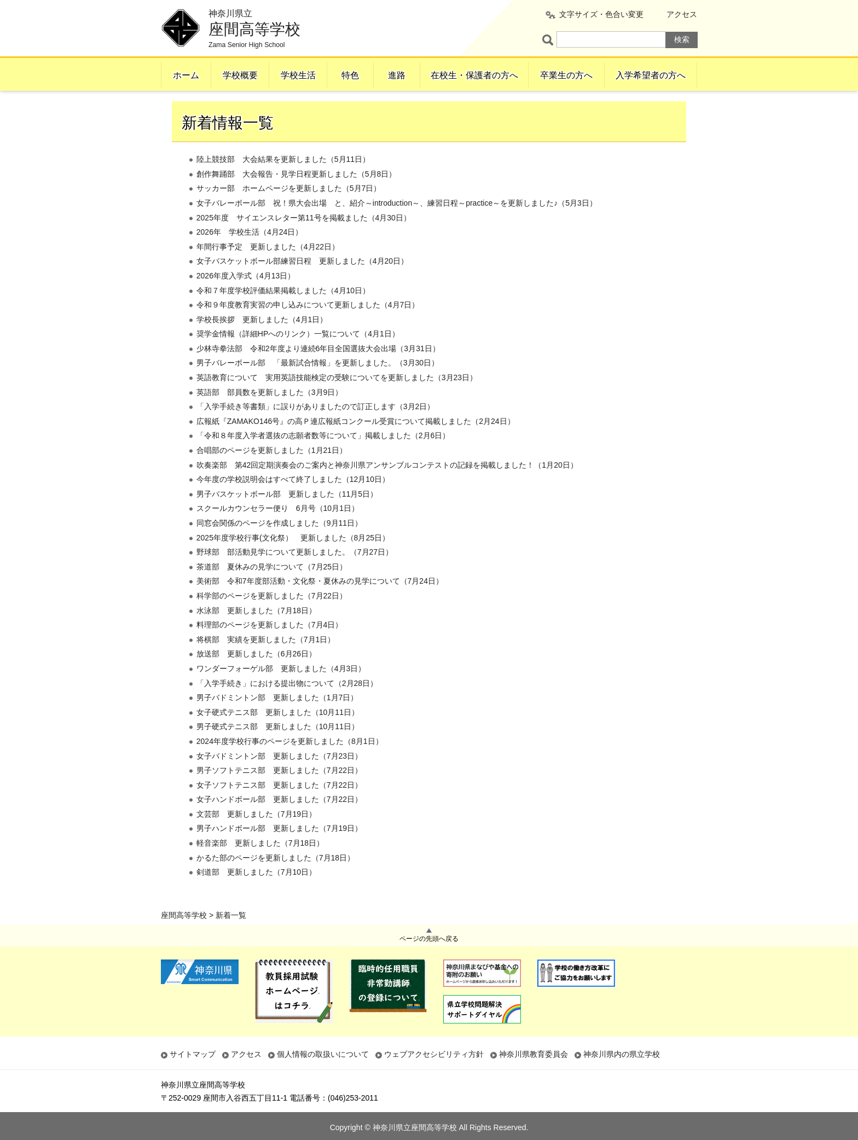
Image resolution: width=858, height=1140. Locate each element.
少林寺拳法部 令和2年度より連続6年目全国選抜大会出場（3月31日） (318, 370)
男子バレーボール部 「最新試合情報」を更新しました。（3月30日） (317, 385)
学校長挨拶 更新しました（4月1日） (262, 341)
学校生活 (298, 75)
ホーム (186, 75)
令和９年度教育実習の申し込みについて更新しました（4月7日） (308, 327)
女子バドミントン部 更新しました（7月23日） (279, 777)
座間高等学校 (184, 104)
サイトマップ (193, 1054)
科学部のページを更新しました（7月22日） (271, 617)
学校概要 (240, 75)
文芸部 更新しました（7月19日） (256, 835)
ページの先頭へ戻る (429, 939)
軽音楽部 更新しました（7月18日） (260, 864)
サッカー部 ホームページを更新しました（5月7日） (288, 210)
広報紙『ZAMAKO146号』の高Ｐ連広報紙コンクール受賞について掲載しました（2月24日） (355, 443)
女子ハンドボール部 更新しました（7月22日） (279, 821)
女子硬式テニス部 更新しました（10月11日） (277, 734)
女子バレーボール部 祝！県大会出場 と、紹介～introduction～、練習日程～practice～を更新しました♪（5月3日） (396, 224)
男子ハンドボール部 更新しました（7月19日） (279, 850)
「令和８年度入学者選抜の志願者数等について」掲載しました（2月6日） (323, 457)
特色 (350, 75)
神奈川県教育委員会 (533, 1054)
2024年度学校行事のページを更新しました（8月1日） (289, 763)
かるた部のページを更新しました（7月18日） (275, 879)
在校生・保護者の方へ (474, 75)
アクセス (681, 14)
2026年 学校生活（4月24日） (249, 254)
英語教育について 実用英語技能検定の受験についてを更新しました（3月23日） (336, 399)
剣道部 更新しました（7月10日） (256, 894)
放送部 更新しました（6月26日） (256, 676)
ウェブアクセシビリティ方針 (434, 1054)
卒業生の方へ (566, 75)
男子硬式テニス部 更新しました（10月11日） (277, 749)
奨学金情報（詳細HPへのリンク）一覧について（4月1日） (297, 356)
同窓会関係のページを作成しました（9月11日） (279, 544)
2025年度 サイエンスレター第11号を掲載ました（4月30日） (303, 239)
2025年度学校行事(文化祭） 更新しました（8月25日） (293, 559)
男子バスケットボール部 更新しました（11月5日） (287, 515)
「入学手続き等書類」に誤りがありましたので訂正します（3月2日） (315, 428)
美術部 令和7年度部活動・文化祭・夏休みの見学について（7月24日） (319, 603)
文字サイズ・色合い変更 (601, 14)
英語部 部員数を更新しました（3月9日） (269, 414)
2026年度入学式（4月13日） (245, 297)
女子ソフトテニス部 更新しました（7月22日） (279, 806)
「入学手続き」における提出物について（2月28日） (287, 705)
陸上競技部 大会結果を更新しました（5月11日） (283, 181)
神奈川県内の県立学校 (621, 1054)
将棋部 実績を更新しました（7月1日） (265, 661)
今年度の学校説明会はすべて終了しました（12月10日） (293, 501)
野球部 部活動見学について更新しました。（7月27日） (294, 574)
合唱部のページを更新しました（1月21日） (271, 472)
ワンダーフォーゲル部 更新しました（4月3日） (281, 690)
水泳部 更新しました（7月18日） (256, 632)
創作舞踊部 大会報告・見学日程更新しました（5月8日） (296, 195)
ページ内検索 (549, 39)
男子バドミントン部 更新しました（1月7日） (277, 720)
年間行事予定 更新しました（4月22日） (267, 268)
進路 (396, 75)
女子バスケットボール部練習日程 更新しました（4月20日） (302, 283)
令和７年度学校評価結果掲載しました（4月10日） (283, 312)
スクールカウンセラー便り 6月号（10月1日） (277, 530)
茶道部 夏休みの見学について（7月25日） (271, 588)
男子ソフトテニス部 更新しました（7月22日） (279, 792)
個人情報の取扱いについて (323, 1054)
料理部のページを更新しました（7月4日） (269, 647)
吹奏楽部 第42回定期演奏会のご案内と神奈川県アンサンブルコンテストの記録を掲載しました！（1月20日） (387, 486)
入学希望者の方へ (651, 75)
